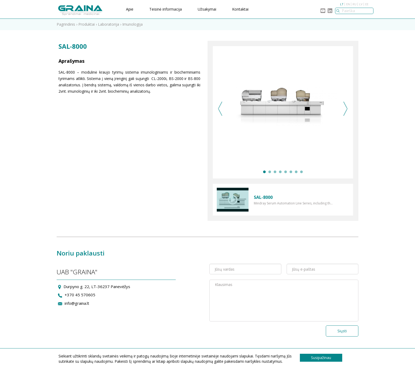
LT (342, 4)
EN (348, 4)
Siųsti (342, 330)
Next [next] (345, 109)
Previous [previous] (220, 109)
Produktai (86, 24)
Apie (129, 9)
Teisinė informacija (165, 9)
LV (361, 4)
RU (355, 4)
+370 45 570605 (80, 294)
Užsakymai (207, 9)
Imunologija (132, 24)
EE (366, 4)
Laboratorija (108, 24)
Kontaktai (240, 9)
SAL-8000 (263, 197)
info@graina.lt (77, 303)
